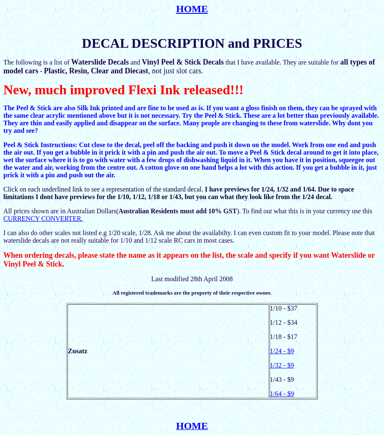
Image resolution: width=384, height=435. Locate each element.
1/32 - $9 (282, 365)
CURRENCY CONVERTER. (43, 218)
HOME (192, 8)
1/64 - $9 (282, 393)
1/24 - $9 (282, 351)
